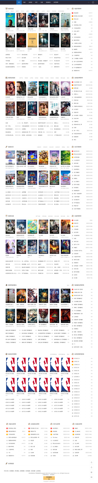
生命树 (38, 452)
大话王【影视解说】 (29, 336)
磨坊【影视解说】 (82, 326)
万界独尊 (82, 229)
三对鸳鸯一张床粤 (82, 58)
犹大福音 (29, 58)
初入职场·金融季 (61, 204)
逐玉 (82, 140)
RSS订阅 (6, 471)
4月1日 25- (82, 367)
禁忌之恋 (82, 19)
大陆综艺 (39, 147)
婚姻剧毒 (61, 273)
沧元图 (82, 278)
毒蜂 (82, 34)
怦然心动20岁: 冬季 (21, 166)
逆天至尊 (52, 235)
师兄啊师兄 (41, 255)
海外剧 (52, 78)
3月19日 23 (82, 358)
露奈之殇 (61, 126)
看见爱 (38, 440)
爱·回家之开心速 (82, 91)
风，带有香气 (29, 123)
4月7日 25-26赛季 (45, 405)
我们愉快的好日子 (61, 129)
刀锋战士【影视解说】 (13, 342)
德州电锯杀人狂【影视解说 (61, 339)
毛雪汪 (60, 455)
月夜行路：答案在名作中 (45, 132)
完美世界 (19, 255)
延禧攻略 (38, 455)
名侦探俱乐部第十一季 (22, 186)
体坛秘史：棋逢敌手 (45, 61)
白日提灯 (82, 109)
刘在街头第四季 (45, 198)
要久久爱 (38, 446)
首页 (19, 2)
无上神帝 (41, 235)
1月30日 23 (82, 364)
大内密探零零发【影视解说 (45, 333)
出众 (7, 49)
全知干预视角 (82, 209)
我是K (29, 61)
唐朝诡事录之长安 (38, 434)
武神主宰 (82, 223)
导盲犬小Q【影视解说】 (45, 336)
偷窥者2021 (82, 70)
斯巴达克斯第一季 (38, 437)
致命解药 (30, 49)
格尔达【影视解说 (82, 335)
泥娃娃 (18, 49)
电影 (24, 2)
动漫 (42, 2)
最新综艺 (11, 147)
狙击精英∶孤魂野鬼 (13, 67)
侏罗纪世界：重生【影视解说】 (57, 324)
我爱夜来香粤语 (82, 52)
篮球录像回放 (62, 354)
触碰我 (82, 49)
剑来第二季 (61, 261)
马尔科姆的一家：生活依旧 (45, 126)
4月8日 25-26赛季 (13, 399)
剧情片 (33, 11)
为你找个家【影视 (82, 289)
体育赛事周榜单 (79, 354)
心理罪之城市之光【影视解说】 (35, 324)
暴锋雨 (29, 117)
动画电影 (54, 11)
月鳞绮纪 (63, 117)
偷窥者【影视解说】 (54, 304)
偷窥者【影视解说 (82, 304)
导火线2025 (61, 61)
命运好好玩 (29, 195)
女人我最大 (13, 192)
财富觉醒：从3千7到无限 (29, 264)
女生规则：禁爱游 (82, 115)
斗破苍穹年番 (82, 257)
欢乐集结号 (13, 204)
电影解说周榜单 (79, 285)
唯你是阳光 (13, 132)
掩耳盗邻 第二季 (20, 97)
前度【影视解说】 (82, 298)
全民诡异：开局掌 (82, 266)
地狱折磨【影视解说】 (66, 324)
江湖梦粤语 (82, 55)
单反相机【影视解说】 (29, 339)
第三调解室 (61, 201)
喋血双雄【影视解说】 (45, 330)
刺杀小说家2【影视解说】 (34, 304)
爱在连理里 (30, 97)
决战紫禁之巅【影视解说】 (12, 304)
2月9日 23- (82, 361)
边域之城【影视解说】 (45, 342)
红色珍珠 (8, 97)
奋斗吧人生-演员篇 (65, 166)
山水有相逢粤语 (82, 64)
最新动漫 (11, 216)
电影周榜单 (77, 8)
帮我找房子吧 (53, 166)
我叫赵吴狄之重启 (54, 97)
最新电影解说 (12, 285)
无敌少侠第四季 (64, 255)
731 (15, 452)
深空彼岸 (8, 235)
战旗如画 (82, 137)
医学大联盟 (82, 184)
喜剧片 (12, 11)
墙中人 (40, 49)
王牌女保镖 (30, 28)
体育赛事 (56, 2)
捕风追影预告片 (82, 46)
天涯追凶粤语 (82, 28)
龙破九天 (30, 255)
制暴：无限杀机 (82, 332)
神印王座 (13, 264)
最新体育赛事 (12, 354)
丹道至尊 (61, 264)
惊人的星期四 (31, 166)
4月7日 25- (82, 416)
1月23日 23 (82, 395)
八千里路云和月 (61, 135)
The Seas (60, 437)
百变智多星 (45, 192)
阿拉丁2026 (13, 58)
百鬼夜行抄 (45, 273)
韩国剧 (41, 78)
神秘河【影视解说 (82, 323)
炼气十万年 (82, 244)
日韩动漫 (44, 216)
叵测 (13, 123)
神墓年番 (13, 267)
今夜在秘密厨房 (29, 126)
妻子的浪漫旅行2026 (11, 166)
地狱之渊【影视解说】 (13, 330)
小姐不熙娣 (61, 192)
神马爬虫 (17, 471)
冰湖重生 (29, 129)
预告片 (48, 11)
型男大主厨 (82, 175)
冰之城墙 (63, 235)
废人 (45, 58)
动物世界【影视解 (82, 319)
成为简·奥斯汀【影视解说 (61, 333)
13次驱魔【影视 (82, 301)
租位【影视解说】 (82, 338)
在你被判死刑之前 (54, 117)
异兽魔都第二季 (45, 261)
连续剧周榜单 (78, 78)
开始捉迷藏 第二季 (43, 186)
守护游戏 (13, 61)
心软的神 (63, 97)
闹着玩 (82, 178)
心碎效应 (82, 317)
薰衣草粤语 (82, 40)
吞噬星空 (82, 263)
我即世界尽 (61, 67)
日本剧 (47, 78)
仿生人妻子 (82, 31)
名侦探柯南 (82, 235)
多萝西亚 (13, 54)
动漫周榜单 (77, 216)
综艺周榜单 (77, 147)
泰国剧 (57, 78)
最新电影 (11, 8)
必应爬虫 (38, 471)
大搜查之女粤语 (82, 43)
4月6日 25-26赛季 (61, 402)
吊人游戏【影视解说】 (29, 330)
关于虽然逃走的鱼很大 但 (29, 273)
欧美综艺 (58, 147)
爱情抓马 (45, 54)
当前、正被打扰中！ (61, 267)
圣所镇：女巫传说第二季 (29, 135)
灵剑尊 (82, 455)
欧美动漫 (50, 216)
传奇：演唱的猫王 (13, 64)
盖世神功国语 (45, 64)
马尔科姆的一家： (82, 82)
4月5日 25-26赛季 (45, 411)
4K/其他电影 (61, 11)
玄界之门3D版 (29, 270)
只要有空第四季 (45, 204)
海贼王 (82, 247)
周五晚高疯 (41, 166)
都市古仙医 (45, 270)
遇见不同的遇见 (64, 28)
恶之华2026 (45, 129)
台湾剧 (31, 78)
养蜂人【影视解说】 (10, 324)
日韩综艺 (45, 147)
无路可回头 (61, 64)
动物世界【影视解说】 (44, 304)
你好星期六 (63, 186)
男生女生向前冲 (29, 204)
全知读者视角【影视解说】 (67, 304)
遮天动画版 (82, 272)
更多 (68, 8)
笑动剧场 (82, 187)
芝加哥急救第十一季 (43, 97)
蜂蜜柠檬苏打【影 (82, 313)
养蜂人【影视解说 (82, 307)
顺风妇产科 (38, 431)
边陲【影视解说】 (45, 339)
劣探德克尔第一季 (29, 132)
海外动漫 (63, 216)
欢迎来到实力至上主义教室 (13, 273)
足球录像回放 (53, 354)
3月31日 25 (82, 398)
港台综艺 (51, 147)
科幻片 (22, 11)
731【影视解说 (82, 310)
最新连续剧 (11, 78)
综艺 (36, 2)
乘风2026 (61, 195)
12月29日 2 (82, 376)
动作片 (7, 11)
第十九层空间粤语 (82, 61)
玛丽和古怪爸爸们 (82, 106)
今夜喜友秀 (30, 186)
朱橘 (40, 28)
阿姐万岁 (82, 206)
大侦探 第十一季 (29, 198)
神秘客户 (52, 49)
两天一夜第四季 (82, 193)
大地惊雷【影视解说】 (61, 336)
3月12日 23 (82, 380)
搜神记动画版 (13, 270)
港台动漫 (56, 216)
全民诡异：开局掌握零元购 (61, 270)
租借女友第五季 (13, 261)
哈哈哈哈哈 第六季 (13, 198)
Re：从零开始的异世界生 (29, 261)
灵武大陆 (82, 269)
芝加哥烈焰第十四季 (13, 129)
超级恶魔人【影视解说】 (61, 342)
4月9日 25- (82, 370)
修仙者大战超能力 (29, 267)
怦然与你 (82, 100)
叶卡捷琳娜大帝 (82, 67)
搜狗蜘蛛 (22, 471)
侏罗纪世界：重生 (82, 347)
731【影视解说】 (43, 324)
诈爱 (61, 132)
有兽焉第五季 (31, 235)
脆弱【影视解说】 (13, 333)
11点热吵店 (45, 195)
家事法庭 (82, 88)
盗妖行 (45, 264)
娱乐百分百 (13, 195)
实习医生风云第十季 (13, 135)
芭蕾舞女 (82, 329)
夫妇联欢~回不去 (82, 250)
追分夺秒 (63, 49)
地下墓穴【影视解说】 (61, 330)
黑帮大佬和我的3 (15, 437)
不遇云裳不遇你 (9, 117)
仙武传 (82, 275)
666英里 (29, 67)
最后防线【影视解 (82, 341)
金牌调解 (29, 192)
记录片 (43, 11)
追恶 (18, 28)
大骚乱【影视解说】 (13, 336)
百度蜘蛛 (11, 471)
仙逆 (82, 238)
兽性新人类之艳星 (82, 16)
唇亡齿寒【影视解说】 (13, 339)
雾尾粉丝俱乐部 (20, 235)
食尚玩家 (13, 201)
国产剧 (21, 78)
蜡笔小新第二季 (82, 449)
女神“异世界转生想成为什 (45, 267)
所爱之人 (61, 123)
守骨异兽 (52, 28)
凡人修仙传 (82, 431)
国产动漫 (38, 216)
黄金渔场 (61, 198)
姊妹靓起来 (82, 190)
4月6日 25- (82, 373)
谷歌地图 (33, 471)
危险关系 (82, 112)
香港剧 (26, 78)
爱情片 (17, 11)
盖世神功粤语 (29, 64)
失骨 (18, 117)
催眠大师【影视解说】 (29, 342)
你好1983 (82, 118)
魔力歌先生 (52, 186)
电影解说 (48, 2)
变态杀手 (61, 54)
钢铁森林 (45, 135)
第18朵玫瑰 (29, 54)
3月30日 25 (82, 386)
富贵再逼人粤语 (82, 25)
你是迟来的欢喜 (42, 117)
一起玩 (45, 67)
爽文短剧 (63, 78)
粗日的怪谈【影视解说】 (29, 333)
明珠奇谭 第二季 (82, 124)
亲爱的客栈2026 (9, 186)
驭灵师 (7, 255)
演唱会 (63, 147)
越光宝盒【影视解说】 (22, 324)
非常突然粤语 (82, 37)
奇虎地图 (28, 471)
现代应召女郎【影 (82, 295)
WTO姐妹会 (45, 201)
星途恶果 (8, 28)
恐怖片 (27, 11)
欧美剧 (36, 78)
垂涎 (38, 449)
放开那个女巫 (53, 255)
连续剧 (30, 2)
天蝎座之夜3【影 (82, 292)
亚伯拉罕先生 (61, 58)
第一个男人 (13, 126)
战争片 (38, 11)
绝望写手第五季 (45, 123)
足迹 (38, 443)
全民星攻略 (29, 201)
